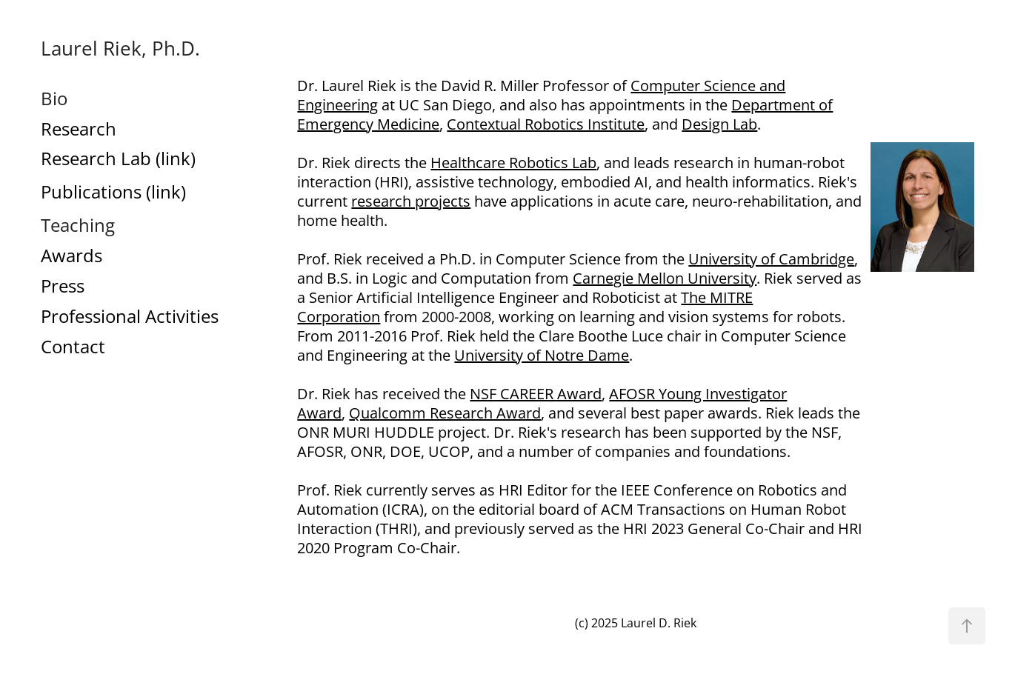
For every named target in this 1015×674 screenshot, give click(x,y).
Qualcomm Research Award (445, 412)
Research (78, 128)
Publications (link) (113, 191)
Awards (71, 255)
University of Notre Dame (541, 354)
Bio (54, 98)
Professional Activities (130, 316)
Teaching (78, 225)
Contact (73, 346)
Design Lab (719, 123)
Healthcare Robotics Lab (513, 162)
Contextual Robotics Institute (546, 123)
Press (62, 285)
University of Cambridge (771, 258)
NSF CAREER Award (536, 393)
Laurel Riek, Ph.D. (120, 48)
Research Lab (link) (118, 158)
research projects (410, 200)
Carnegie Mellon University (664, 277)
